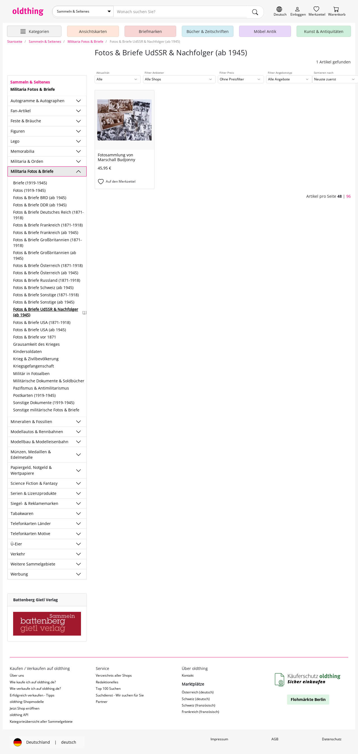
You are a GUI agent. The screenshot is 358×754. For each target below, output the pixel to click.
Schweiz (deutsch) (196, 697)
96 (348, 195)
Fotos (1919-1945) (29, 189)
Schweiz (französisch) (198, 704)
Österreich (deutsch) (198, 691)
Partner (102, 700)
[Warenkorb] (336, 11)
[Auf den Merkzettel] (124, 180)
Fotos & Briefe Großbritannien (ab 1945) (44, 254)
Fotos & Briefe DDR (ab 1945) (39, 203)
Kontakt (188, 674)
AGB (274, 738)
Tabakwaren (22, 512)
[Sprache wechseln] (280, 11)
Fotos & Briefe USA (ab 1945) (39, 328)
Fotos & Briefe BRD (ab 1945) (39, 196)
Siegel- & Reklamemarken (34, 502)
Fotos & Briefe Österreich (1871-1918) (48, 264)
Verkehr (18, 552)
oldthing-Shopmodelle (27, 700)
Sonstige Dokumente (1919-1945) (43, 401)
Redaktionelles (107, 680)
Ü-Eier (16, 542)
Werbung (19, 573)
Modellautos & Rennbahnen (37, 430)
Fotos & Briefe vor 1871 (34, 335)
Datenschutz (332, 738)
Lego (15, 139)
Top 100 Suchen (108, 687)
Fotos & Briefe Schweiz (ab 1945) (43, 286)
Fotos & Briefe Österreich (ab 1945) (45, 271)
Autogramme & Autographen (38, 99)
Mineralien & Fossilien (31, 420)
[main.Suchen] (255, 11)
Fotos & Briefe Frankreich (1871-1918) (48, 223)
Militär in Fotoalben (31, 372)
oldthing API (19, 713)
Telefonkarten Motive (30, 532)
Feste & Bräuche (26, 119)
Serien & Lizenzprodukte (33, 492)
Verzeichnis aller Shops (114, 674)
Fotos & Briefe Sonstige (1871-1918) (46, 293)
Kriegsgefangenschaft (33, 365)
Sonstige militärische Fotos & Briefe (46, 408)
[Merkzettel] (317, 11)
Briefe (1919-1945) (30, 181)
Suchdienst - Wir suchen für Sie (120, 693)
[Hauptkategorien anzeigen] (34, 30)
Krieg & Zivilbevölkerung (36, 357)
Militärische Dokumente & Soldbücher (48, 379)
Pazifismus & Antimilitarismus (41, 387)
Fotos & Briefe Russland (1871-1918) (46, 278)
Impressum (219, 738)
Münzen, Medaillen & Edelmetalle (31, 453)
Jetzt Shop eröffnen (24, 707)
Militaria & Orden (27, 160)
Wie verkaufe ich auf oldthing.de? (35, 687)
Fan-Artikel (21, 109)
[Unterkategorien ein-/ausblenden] (78, 100)
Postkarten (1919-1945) (34, 394)
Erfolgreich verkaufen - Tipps (32, 693)
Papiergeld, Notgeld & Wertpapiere (31, 469)
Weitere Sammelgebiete (33, 563)
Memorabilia (22, 150)
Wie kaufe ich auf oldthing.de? (33, 680)
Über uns (17, 674)
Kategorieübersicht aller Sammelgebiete (41, 720)
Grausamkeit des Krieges (36, 343)
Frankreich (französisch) (200, 710)
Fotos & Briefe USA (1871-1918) (41, 321)
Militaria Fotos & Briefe (32, 170)
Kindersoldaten (27, 350)
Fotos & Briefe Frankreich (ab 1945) (45, 231)
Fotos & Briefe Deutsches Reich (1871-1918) (48, 213)
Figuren (18, 129)
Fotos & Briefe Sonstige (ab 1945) (43, 301)
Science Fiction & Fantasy (34, 482)
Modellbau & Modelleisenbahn (39, 440)
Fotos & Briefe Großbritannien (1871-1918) (47, 241)
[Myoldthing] (298, 11)
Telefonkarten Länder (31, 522)
